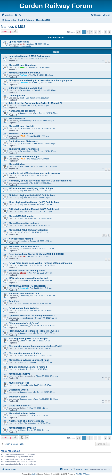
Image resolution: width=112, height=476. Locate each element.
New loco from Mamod (21, 238)
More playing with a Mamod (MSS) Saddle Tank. (34, 202)
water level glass (18, 396)
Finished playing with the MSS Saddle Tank (32, 195)
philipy (22, 67)
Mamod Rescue (17, 118)
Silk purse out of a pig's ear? (24, 323)
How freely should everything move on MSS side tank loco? (41, 180)
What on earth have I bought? (24, 156)
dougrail (22, 105)
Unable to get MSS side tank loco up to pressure (34, 173)
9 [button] (105, 32)
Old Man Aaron (25, 90)
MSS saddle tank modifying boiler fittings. (31, 188)
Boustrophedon (25, 113)
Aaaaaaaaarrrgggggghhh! (22, 111)
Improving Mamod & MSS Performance (29, 56)
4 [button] (95, 32)
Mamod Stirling (17, 164)
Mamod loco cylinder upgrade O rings (29, 360)
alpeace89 (23, 175)
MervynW (23, 288)
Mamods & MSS (13, 26)
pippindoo (23, 303)
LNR (21, 232)
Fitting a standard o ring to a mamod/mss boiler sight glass (40, 80)
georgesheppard (26, 318)
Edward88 (23, 83)
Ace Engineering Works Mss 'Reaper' (28, 338)
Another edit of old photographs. (26, 421)
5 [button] (99, 32)
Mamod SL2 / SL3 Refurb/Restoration (28, 230)
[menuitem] (7, 15)
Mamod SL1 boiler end (21, 133)
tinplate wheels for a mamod (24, 149)
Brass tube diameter (19, 405)
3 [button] (91, 32)
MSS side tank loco (19, 383)
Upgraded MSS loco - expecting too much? (32, 315)
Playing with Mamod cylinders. (25, 353)
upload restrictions (19, 41)
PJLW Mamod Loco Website (24, 308)
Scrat (21, 98)
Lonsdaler (23, 241)
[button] (78, 32)
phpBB (34, 474)
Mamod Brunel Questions (22, 65)
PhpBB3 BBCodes (83, 474)
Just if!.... (14, 301)
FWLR (22, 136)
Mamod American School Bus (25, 72)
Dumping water (17, 95)
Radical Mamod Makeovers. (23, 141)
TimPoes (23, 75)
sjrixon (22, 430)
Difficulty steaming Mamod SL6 (25, 88)
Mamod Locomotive (19, 374)
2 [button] (87, 32)
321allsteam (24, 249)
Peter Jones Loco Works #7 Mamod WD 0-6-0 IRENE (36, 254)
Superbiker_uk (25, 265)
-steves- (23, 273)
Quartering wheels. (19, 389)
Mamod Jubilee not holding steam (27, 270)
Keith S (22, 341)
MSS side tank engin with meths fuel (28, 278)
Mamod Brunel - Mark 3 (21, 126)
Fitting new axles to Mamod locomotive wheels (34, 331)
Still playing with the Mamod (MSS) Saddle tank (34, 209)
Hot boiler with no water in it (24, 293)
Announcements (24, 46)
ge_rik (22, 44)
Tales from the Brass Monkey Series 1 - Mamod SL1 (36, 103)
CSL (21, 58)
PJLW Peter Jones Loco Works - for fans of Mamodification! (41, 263)
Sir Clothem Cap (26, 166)
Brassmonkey (25, 121)
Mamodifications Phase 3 (22, 428)
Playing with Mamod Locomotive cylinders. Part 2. (35, 346)
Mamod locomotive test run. (24, 223)
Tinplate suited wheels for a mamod (28, 367)
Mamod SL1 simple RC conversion (27, 286)
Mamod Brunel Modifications (24, 246)
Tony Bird (23, 191)
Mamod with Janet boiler (22, 413)
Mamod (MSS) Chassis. (21, 216)
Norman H (23, 310)
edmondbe (23, 280)
